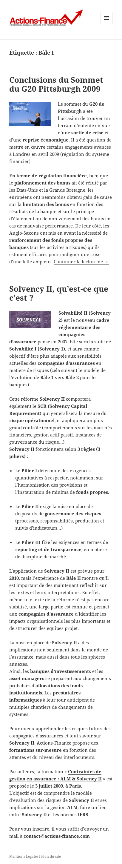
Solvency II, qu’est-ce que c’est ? (58, 293)
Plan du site (51, 856)
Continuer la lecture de (81, 262)
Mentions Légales (23, 856)
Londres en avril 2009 (36, 154)
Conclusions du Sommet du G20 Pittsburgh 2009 (56, 84)
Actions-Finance (54, 743)
